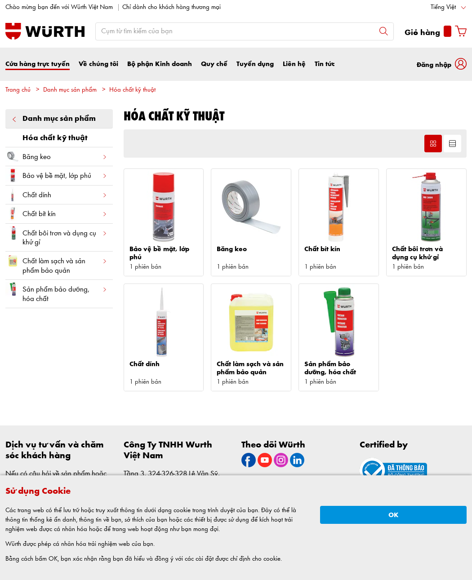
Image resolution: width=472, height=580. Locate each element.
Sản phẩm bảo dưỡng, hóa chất (56, 292)
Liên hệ (294, 64)
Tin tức (325, 64)
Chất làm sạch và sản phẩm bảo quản (56, 263)
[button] (442, 64)
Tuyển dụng (255, 64)
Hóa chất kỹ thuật (132, 90)
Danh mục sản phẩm (70, 90)
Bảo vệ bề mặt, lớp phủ (56, 175)
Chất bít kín (56, 213)
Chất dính (56, 194)
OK (393, 515)
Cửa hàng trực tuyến (37, 64)
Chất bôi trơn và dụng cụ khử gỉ (56, 236)
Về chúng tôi (98, 64)
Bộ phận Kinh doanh (159, 64)
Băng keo (56, 156)
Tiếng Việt (443, 7)
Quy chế (214, 64)
